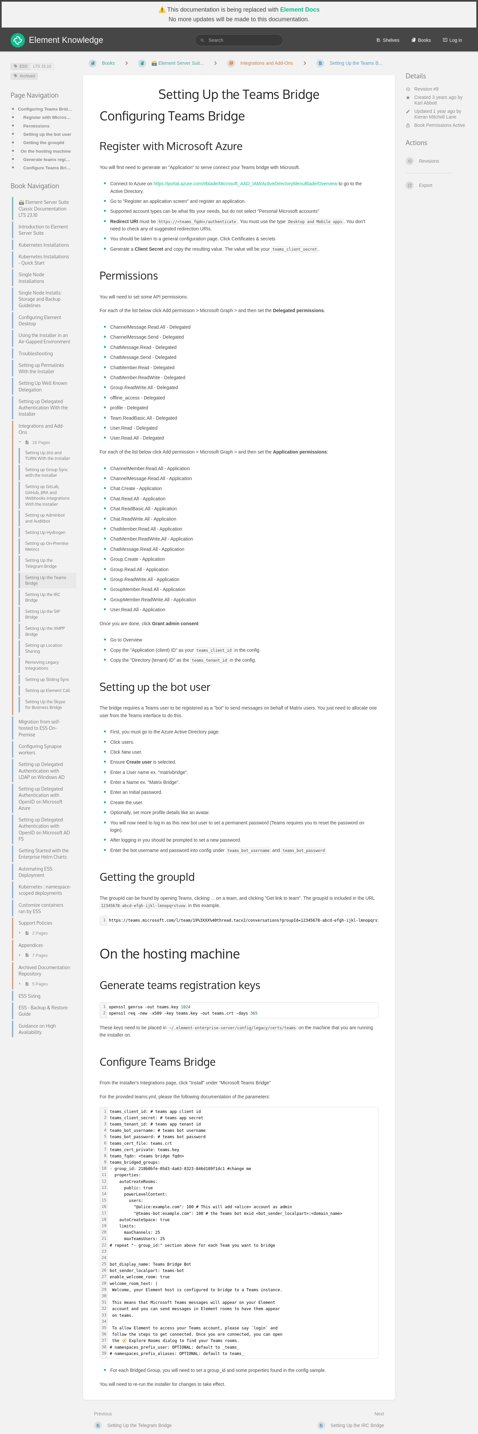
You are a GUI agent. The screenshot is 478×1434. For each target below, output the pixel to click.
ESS (21, 66)
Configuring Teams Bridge (45, 109)
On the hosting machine (46, 151)
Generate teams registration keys (47, 159)
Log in (452, 40)
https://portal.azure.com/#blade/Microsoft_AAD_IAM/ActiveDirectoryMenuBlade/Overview (245, 183)
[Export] (436, 185)
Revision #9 (422, 89)
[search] (239, 40)
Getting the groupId (43, 142)
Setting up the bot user (47, 134)
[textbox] (242, 1010)
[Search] (202, 40)
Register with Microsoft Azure (47, 117)
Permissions (36, 126)
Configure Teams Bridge (47, 167)
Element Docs (300, 9)
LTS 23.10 (42, 66)
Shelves (387, 40)
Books (421, 40)
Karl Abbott (425, 103)
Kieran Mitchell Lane (435, 117)
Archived (24, 76)
